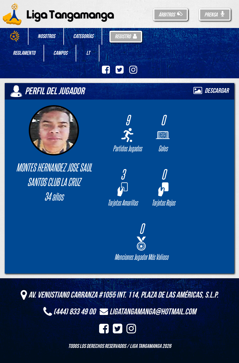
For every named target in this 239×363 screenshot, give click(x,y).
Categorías (83, 36)
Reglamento (24, 53)
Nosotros (46, 36)
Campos (60, 53)
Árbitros (171, 14)
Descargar (211, 91)
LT (88, 53)
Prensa (214, 14)
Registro (126, 36)
